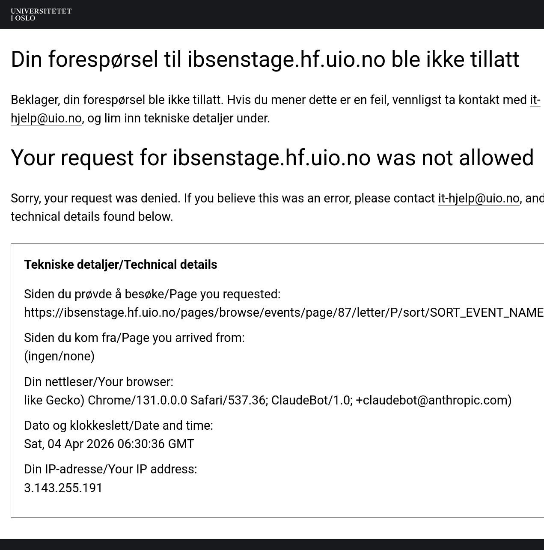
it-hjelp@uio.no (479, 198)
